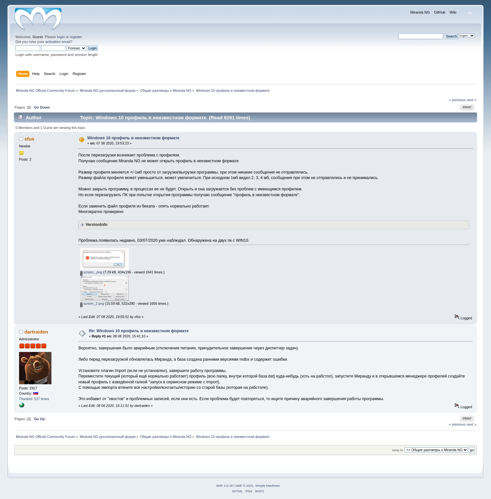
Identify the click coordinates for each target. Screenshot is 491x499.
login (61, 37)
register (76, 37)
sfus (29, 139)
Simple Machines (267, 485)
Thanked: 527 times (34, 399)
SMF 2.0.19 (224, 485)
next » (471, 100)
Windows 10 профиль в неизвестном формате (133, 138)
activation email (57, 42)
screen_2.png (92, 303)
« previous (457, 100)
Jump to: (398, 450)
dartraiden (36, 331)
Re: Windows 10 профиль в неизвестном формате (139, 331)
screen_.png (91, 272)
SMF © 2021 (244, 485)
